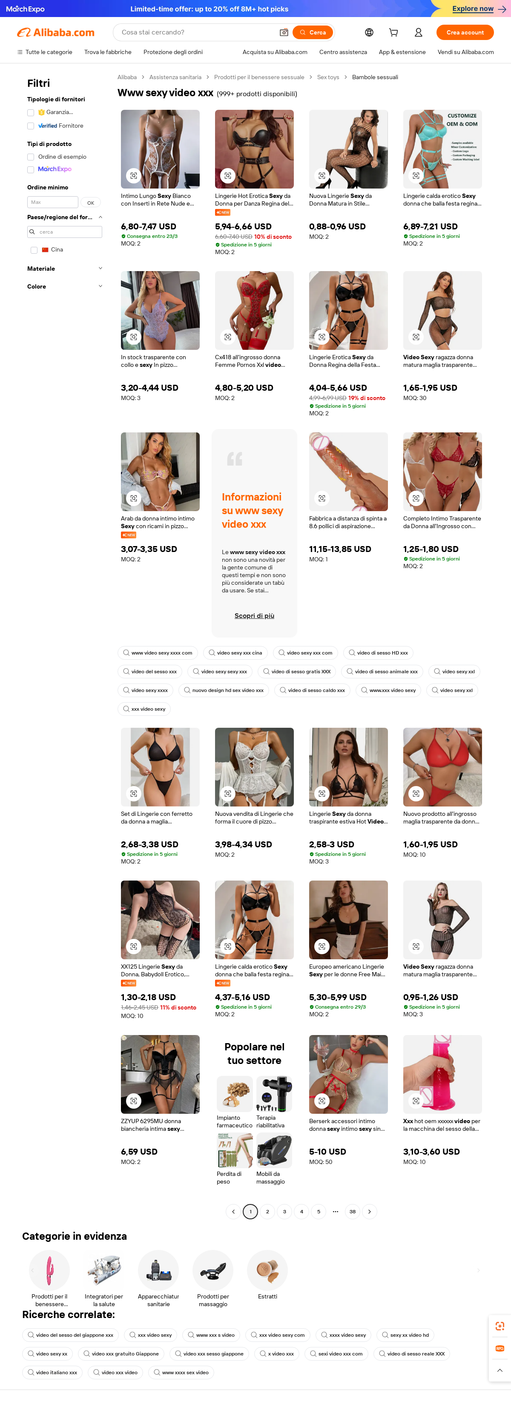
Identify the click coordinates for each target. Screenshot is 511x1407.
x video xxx (277, 1353)
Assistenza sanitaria (175, 77)
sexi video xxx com (336, 1353)
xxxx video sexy (343, 1335)
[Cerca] (313, 32)
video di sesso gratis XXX (296, 671)
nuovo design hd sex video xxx (224, 690)
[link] (500, 1326)
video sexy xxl (454, 671)
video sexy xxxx (145, 690)
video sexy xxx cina (235, 652)
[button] (284, 32)
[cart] (395, 33)
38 (353, 1212)
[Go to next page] (369, 1211)
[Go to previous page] (233, 1211)
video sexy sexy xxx (220, 671)
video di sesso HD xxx (378, 652)
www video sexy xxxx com (157, 652)
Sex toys (328, 77)
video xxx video (115, 1372)
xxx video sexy (144, 709)
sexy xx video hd (405, 1335)
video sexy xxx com (305, 652)
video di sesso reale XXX (412, 1353)
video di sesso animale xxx (382, 671)
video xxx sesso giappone (209, 1353)
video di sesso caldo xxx (312, 690)
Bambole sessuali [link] (375, 77)
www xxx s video (211, 1335)
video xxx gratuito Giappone (121, 1353)
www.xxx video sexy (388, 690)
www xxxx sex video (181, 1372)
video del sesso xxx (150, 671)
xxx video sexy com (278, 1335)
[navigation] (64, 645)
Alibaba (127, 77)
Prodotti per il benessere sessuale (259, 77)
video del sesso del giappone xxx (70, 1335)
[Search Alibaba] (197, 32)
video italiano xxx (52, 1372)
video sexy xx (47, 1353)
